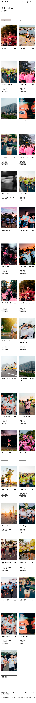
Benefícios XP (29, 2)
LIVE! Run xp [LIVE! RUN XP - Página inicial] (5, 1)
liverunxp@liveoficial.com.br (5, 694)
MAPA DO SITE (23, 697)
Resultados (18, 1)
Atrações (23, 1)
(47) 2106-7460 (5, 692)
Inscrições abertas (6, 20)
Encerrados (15, 20)
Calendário (12, 1)
